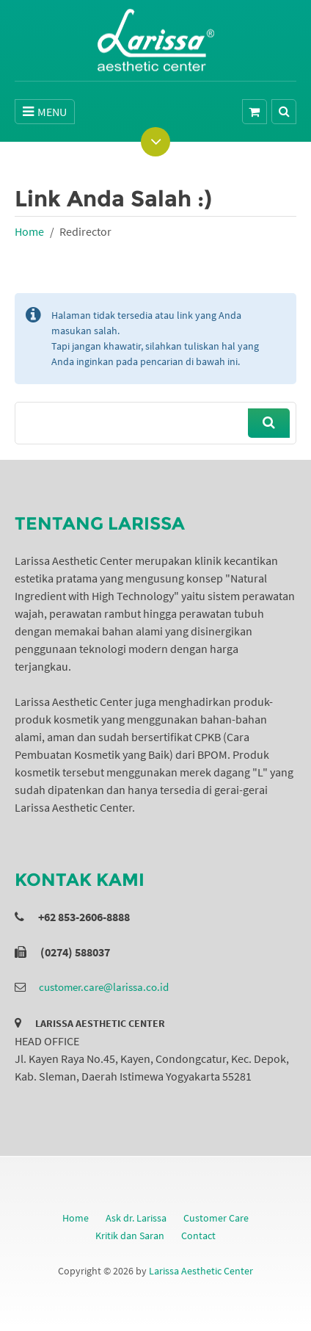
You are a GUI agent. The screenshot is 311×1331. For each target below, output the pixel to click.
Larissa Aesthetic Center (201, 1270)
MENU (45, 111)
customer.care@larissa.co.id (104, 987)
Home (29, 231)
